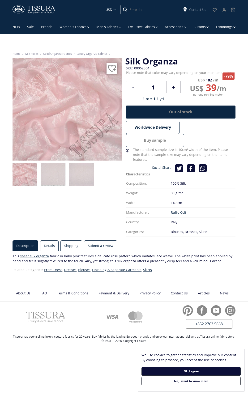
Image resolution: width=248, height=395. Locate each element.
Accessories (174, 27)
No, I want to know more (191, 381)
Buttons (199, 27)
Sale (30, 27)
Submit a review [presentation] (100, 232)
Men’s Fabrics (107, 27)
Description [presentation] (25, 232)
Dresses (70, 256)
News (224, 280)
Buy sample (209, 127)
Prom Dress (53, 256)
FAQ (44, 280)
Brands (46, 27)
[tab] (25, 232)
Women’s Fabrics (73, 27)
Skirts (147, 256)
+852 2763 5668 (209, 310)
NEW (16, 27)
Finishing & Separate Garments (116, 256)
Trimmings (224, 27)
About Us (23, 280)
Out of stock (180, 112)
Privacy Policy (150, 280)
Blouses (84, 256)
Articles (204, 280)
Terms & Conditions (72, 280)
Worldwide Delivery (153, 127)
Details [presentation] (49, 232)
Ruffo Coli (178, 199)
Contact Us (194, 10)
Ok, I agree (191, 371)
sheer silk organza (34, 243)
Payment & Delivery (113, 280)
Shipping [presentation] (71, 232)
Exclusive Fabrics (141, 27)
